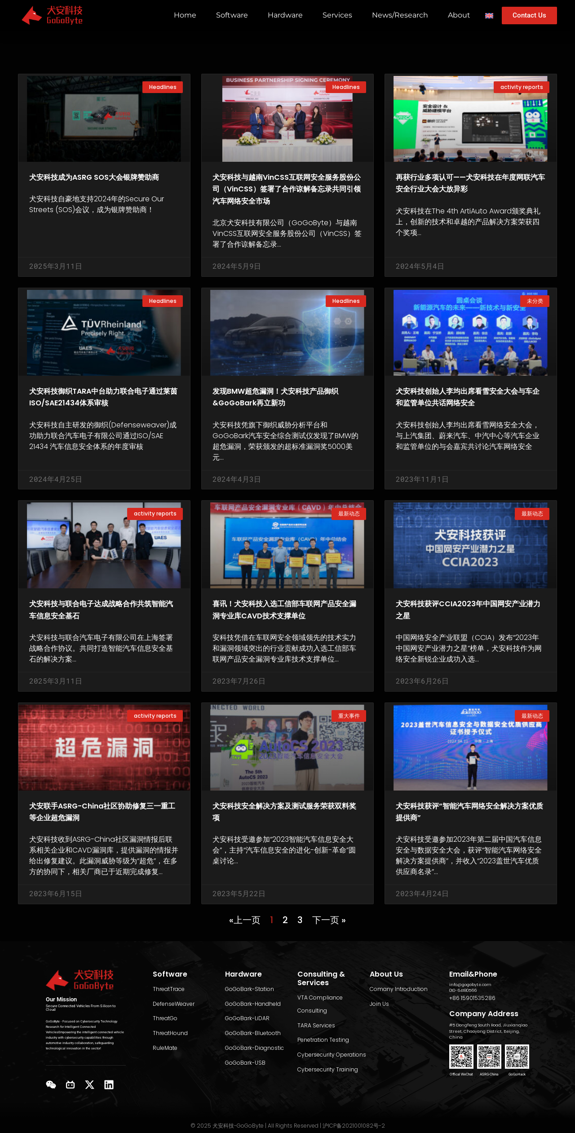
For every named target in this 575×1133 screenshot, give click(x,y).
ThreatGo (165, 1016)
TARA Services (316, 1023)
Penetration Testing (323, 1038)
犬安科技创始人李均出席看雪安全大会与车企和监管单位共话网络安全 (470, 414)
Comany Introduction (399, 987)
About (459, 15)
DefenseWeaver (174, 1001)
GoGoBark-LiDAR (247, 1016)
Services (337, 15)
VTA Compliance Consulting (320, 1002)
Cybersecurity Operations (331, 1053)
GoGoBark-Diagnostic (254, 1046)
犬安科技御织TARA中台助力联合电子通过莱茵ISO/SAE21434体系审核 (103, 414)
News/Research (400, 15)
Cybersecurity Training (327, 1067)
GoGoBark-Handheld (253, 1001)
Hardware (285, 15)
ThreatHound (170, 1031)
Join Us (379, 1001)
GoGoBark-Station (249, 987)
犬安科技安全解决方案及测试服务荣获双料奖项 (286, 836)
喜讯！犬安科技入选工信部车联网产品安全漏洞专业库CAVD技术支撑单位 (286, 628)
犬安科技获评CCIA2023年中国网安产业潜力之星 (470, 622)
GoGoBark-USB (245, 1060)
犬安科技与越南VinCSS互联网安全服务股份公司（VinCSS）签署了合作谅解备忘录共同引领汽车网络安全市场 (286, 194)
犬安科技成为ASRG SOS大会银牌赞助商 (103, 182)
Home (185, 15)
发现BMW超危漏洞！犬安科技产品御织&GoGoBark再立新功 (285, 408)
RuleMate (165, 1046)
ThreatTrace (169, 987)
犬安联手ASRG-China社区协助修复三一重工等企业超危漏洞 (100, 836)
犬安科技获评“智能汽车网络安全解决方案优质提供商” (467, 836)
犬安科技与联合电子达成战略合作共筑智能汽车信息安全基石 (103, 622)
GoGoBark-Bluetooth (253, 1031)
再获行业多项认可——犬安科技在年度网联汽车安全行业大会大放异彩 (470, 188)
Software (232, 15)
